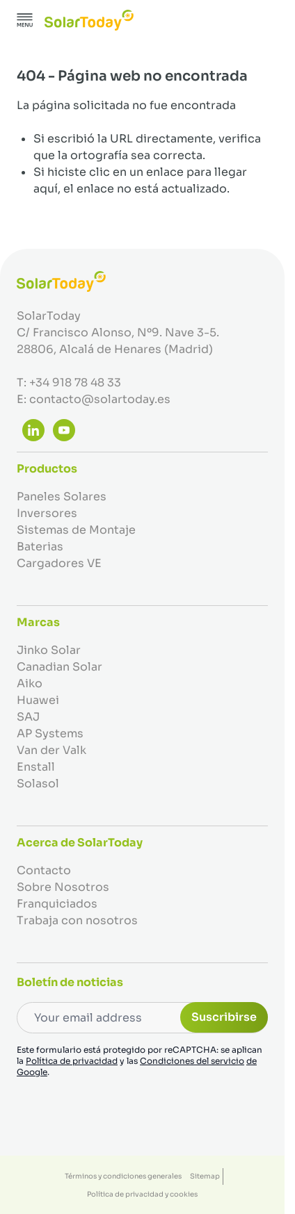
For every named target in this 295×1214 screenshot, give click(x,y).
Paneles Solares (61, 496)
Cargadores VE (59, 563)
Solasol (38, 783)
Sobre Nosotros (63, 887)
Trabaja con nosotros (77, 920)
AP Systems (50, 733)
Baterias (40, 546)
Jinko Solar (49, 650)
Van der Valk (51, 750)
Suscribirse (224, 1017)
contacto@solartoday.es (99, 399)
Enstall (36, 767)
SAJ (28, 716)
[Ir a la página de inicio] (89, 20)
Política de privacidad (72, 1061)
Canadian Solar (59, 666)
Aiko (29, 683)
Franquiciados (57, 903)
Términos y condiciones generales (123, 1176)
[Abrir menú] (25, 20)
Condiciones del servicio (192, 1061)
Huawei (38, 700)
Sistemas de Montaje (76, 530)
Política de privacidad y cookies (142, 1194)
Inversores (47, 513)
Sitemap (205, 1176)
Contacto (44, 870)
